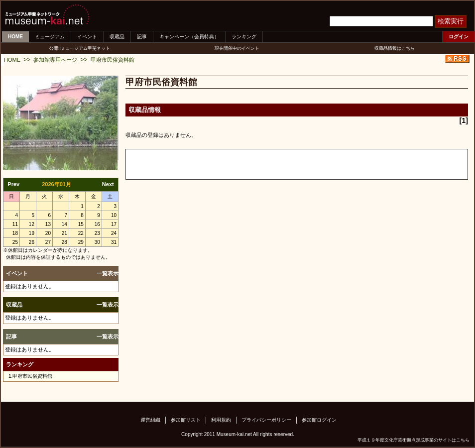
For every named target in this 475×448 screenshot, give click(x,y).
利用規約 (221, 420)
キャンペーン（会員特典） (189, 36)
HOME (15, 36)
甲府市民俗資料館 (112, 60)
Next (108, 184)
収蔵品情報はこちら (394, 48)
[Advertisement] (242, 164)
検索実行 (451, 21)
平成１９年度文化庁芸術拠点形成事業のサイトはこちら (413, 440)
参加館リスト (186, 420)
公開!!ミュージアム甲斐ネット (79, 48)
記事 (142, 36)
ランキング (244, 36)
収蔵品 (117, 36)
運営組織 (150, 420)
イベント (87, 36)
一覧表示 (108, 273)
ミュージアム (50, 36)
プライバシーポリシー (266, 420)
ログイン (459, 36)
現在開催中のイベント (237, 48)
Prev (13, 184)
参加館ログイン (319, 420)
